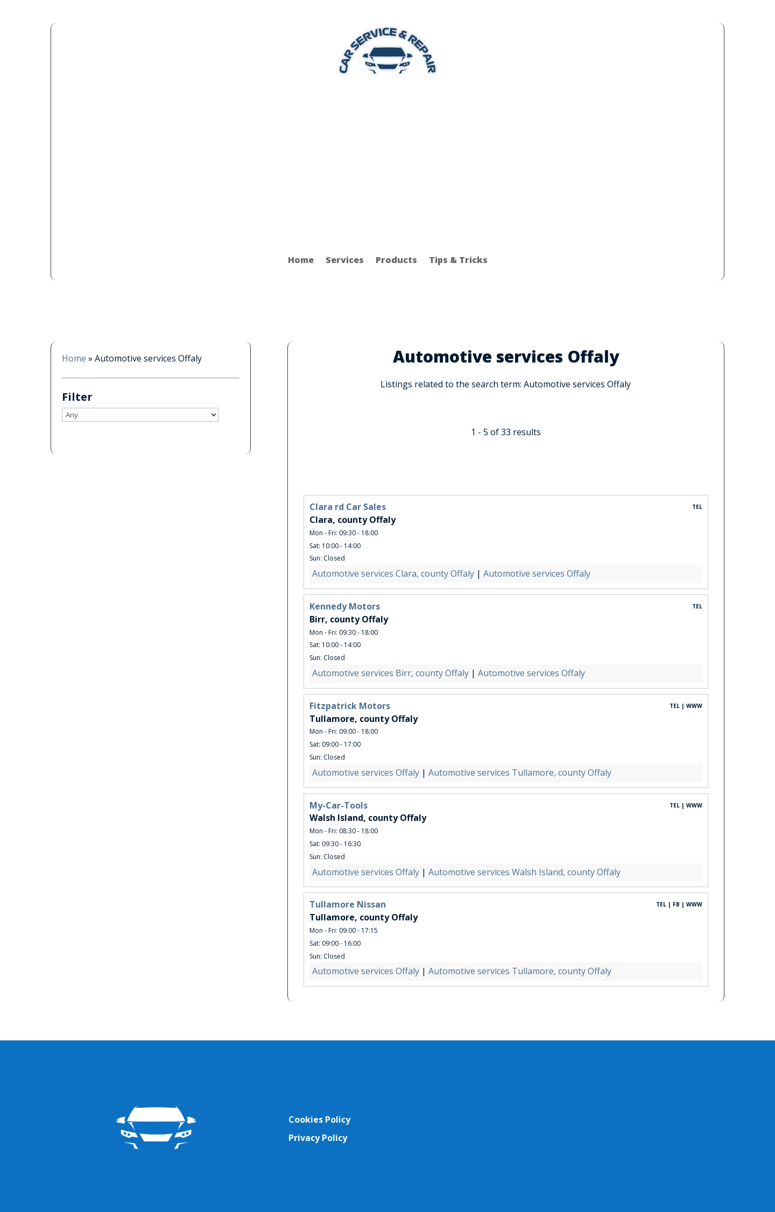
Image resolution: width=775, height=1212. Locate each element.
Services (345, 260)
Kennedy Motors (344, 606)
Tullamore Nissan (347, 904)
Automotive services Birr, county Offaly (390, 673)
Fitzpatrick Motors (349, 706)
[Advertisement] (387, 158)
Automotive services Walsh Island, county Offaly (524, 872)
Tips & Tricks (458, 260)
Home (301, 260)
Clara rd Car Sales (347, 507)
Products (396, 260)
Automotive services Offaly (536, 573)
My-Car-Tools (338, 805)
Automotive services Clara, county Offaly (393, 573)
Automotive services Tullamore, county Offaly (519, 772)
